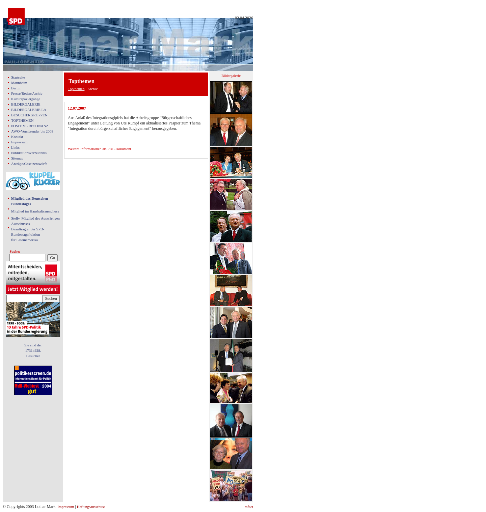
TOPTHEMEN (22, 120)
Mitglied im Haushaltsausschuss (35, 211)
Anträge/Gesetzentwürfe (29, 164)
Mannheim (19, 83)
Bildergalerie (231, 76)
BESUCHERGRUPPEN (29, 115)
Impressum (19, 142)
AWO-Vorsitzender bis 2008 (32, 131)
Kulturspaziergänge (25, 99)
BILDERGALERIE (25, 104)
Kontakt (17, 137)
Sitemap (17, 158)
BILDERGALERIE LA (28, 110)
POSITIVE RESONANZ (29, 126)
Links (15, 147)
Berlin (16, 88)
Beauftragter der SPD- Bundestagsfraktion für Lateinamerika (27, 234)
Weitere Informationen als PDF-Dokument (99, 149)
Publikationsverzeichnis (29, 153)
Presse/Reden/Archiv (27, 93)
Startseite (18, 77)
